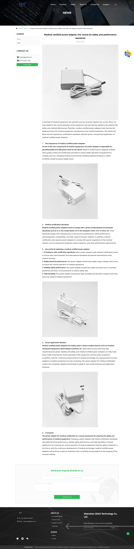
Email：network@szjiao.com (26, 521)
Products (63, 4)
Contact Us (95, 4)
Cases (19, 43)
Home (53, 4)
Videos (72, 4)
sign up (112, 527)
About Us (83, 4)
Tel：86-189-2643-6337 (25, 518)
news (25, 28)
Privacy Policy (29, 547)
